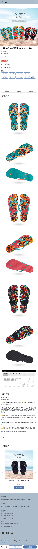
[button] (36, 472)
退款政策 (17, 499)
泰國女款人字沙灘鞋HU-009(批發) (19, 480)
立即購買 (30, 547)
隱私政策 (23, 499)
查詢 (2, 499)
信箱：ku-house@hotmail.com (9, 521)
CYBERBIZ (4, 542)
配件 (22, 506)
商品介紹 (7, 91)
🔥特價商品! (7, 506)
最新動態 (26, 506)
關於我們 (6, 499)
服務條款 (28, 499)
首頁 (2, 506)
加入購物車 (16, 547)
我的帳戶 (12, 499)
